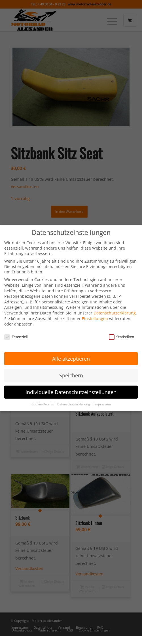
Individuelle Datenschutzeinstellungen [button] (71, 379)
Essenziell (15, 324)
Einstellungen (95, 306)
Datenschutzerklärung (115, 300)
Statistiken (121, 324)
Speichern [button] (71, 362)
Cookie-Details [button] (42, 392)
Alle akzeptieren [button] (71, 346)
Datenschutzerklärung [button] (74, 392)
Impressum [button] (102, 392)
